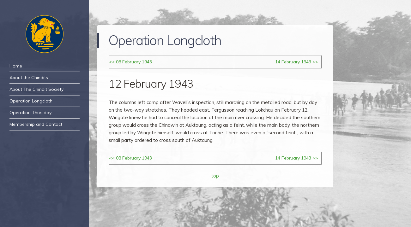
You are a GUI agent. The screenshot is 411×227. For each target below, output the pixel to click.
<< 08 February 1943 (130, 62)
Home (15, 66)
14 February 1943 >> (296, 62)
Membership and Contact (35, 124)
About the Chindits (28, 77)
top (215, 176)
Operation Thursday (30, 112)
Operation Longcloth (30, 101)
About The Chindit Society (36, 89)
